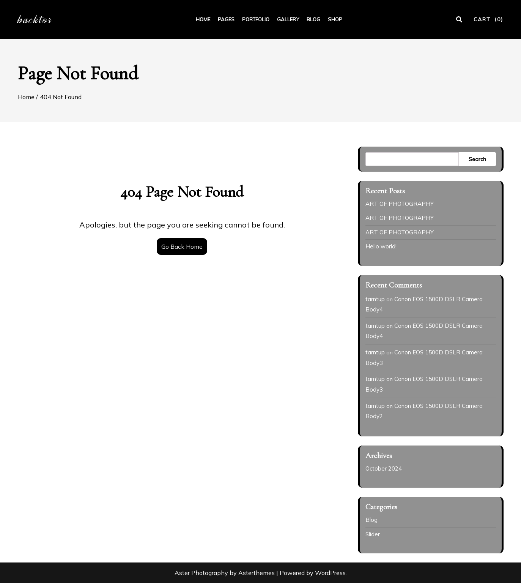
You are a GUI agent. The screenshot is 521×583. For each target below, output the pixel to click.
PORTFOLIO (255, 19)
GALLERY (288, 19)
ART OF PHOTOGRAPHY (399, 203)
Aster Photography (201, 573)
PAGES (226, 19)
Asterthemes (256, 573)
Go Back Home (182, 246)
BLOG (313, 19)
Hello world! (381, 246)
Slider (372, 534)
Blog (371, 519)
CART (488, 19)
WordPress (330, 573)
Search (477, 159)
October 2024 (383, 468)
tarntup (375, 299)
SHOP (335, 19)
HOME (203, 19)
